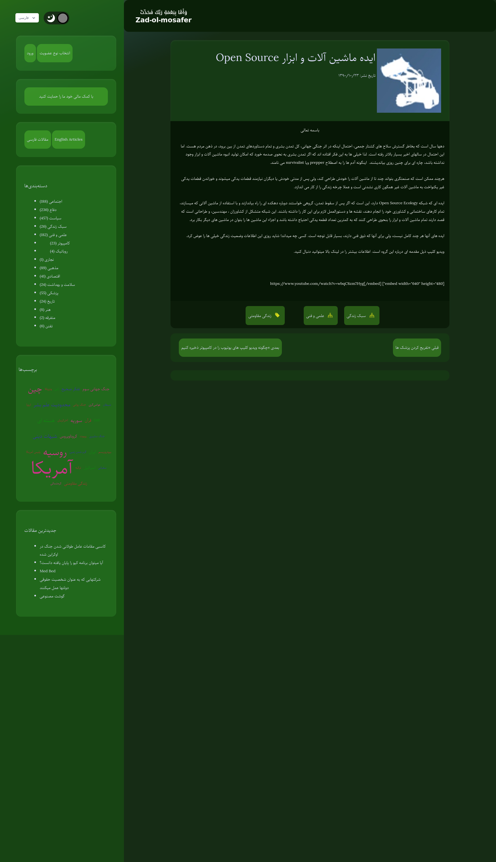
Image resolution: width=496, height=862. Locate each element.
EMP (97, 420)
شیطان (107, 404)
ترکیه (78, 467)
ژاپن (56, 388)
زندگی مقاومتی (75, 483)
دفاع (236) (48, 209)
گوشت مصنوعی (52, 596)
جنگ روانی (79, 404)
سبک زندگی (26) (53, 226)
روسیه (55, 452)
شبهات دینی (45, 436)
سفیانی (102, 467)
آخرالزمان (62, 420)
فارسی (29, 18)
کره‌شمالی (56, 483)
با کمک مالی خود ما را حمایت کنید (66, 96)
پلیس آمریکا (33, 451)
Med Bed (48, 571)
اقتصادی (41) (50, 276)
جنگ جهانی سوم (96, 388)
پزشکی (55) (49, 292)
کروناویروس (68, 436)
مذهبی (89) (49, 267)
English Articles (69, 139)
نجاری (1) (47, 259)
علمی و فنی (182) (53, 234)
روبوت (83, 436)
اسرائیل (89, 467)
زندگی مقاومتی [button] (260, 315)
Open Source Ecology (398, 203)
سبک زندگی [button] (357, 315)
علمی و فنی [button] (316, 315)
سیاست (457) (51, 218)
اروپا (28, 404)
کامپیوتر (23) (60, 243)
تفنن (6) (46, 326)
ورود (30, 53)
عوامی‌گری (94, 404)
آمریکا (52, 468)
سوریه (76, 420)
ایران (92, 451)
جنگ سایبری (97, 436)
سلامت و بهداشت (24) (57, 284)
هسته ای (46, 420)
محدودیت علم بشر (52, 404)
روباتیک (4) (59, 251)
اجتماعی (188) (51, 201)
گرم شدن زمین (77, 451)
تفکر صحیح (71, 388)
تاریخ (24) (47, 301)
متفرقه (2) (48, 317)
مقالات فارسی (37, 139)
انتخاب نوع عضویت (54, 53)
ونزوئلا (48, 388)
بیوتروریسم (105, 451)
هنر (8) (45, 309)
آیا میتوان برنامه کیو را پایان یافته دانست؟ (71, 562)
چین (35, 389)
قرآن (88, 420)
